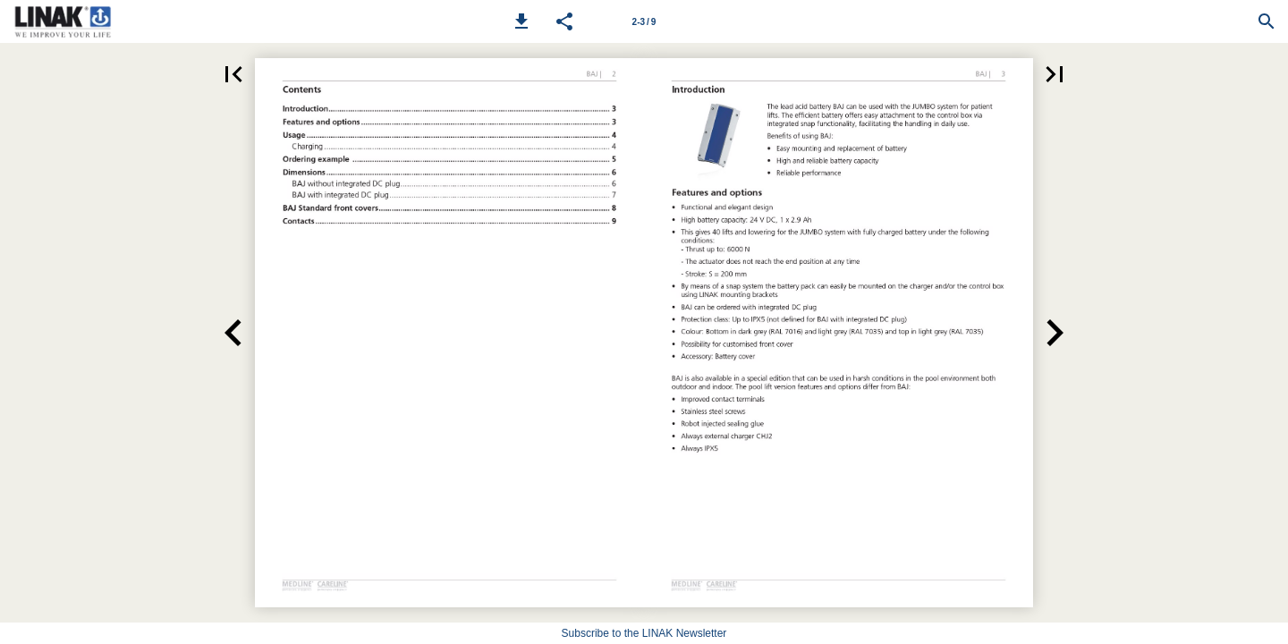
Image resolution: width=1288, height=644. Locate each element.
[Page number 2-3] (644, 21)
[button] (521, 21)
